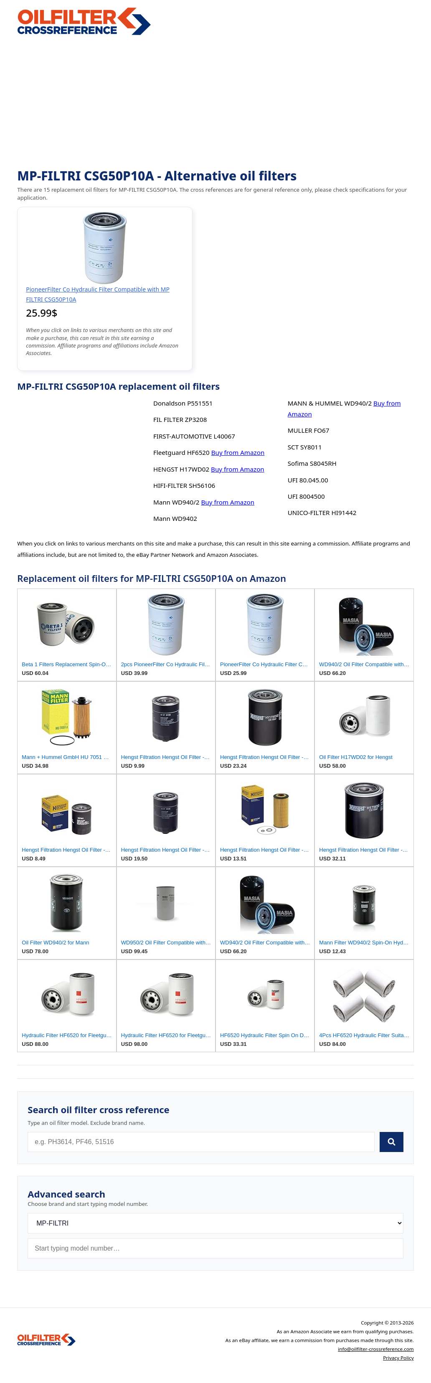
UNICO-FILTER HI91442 (322, 512)
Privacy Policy (398, 1358)
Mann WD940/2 (176, 502)
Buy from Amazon (238, 452)
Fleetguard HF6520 (181, 452)
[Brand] (215, 1223)
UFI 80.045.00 (308, 480)
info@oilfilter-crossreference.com (376, 1349)
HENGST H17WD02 (181, 469)
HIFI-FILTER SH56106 (184, 485)
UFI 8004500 (306, 496)
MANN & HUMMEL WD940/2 (330, 403)
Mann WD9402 (175, 518)
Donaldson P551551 (183, 403)
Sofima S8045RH (312, 463)
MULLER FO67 (309, 430)
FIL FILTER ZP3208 (180, 419)
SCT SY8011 (305, 447)
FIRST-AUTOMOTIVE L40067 (194, 436)
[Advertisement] (215, 102)
